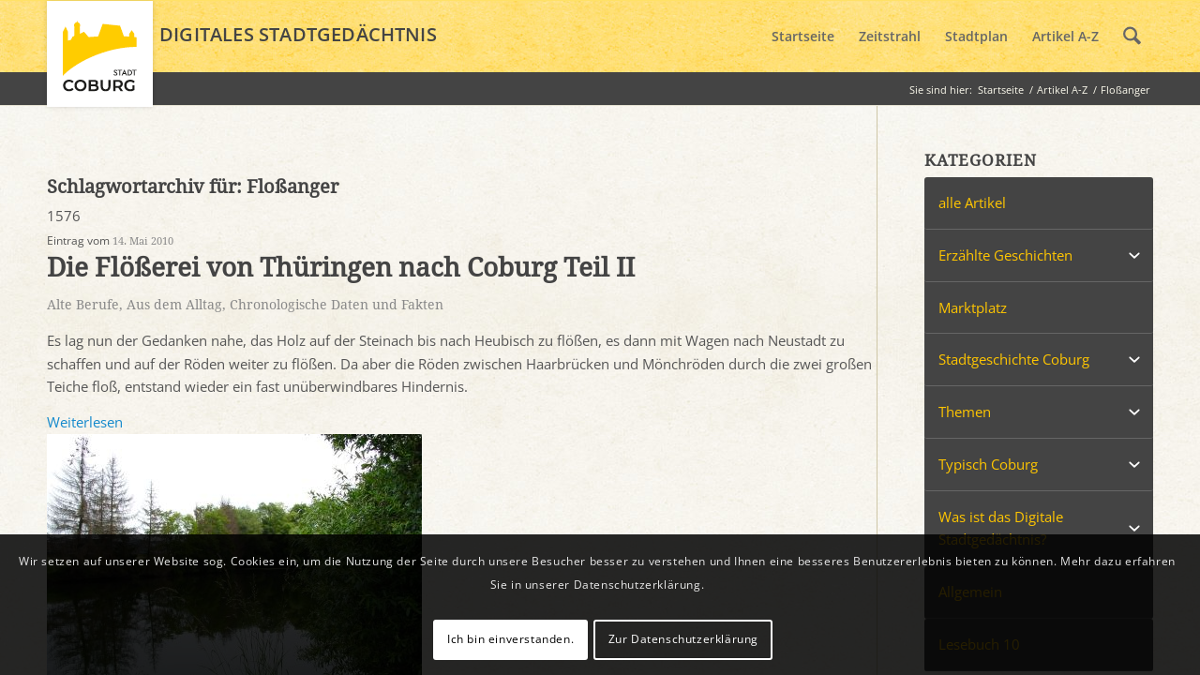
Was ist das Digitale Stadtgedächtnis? (1000, 528)
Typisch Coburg (988, 464)
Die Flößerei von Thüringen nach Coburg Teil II (341, 267)
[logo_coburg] (100, 62)
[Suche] (1132, 36)
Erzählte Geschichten (1005, 255)
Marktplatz (972, 307)
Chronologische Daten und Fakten (336, 304)
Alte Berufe (83, 304)
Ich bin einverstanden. (510, 639)
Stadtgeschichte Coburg (1013, 359)
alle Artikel (972, 202)
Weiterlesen (85, 421)
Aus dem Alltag (174, 304)
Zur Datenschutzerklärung (683, 639)
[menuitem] (803, 36)
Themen (964, 411)
